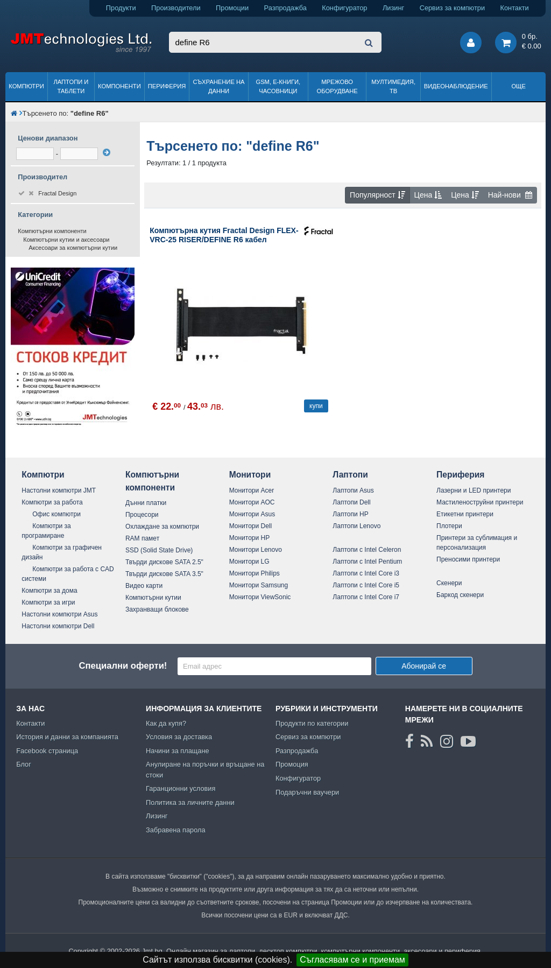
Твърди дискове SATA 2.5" (164, 562)
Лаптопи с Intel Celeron (367, 549)
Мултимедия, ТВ (393, 86)
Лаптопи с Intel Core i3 (366, 573)
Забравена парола (176, 830)
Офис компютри (56, 514)
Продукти (121, 8)
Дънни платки (145, 503)
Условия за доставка (179, 737)
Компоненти (119, 86)
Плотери (449, 526)
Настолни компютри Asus (59, 614)
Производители (176, 8)
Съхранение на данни (219, 86)
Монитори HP (249, 538)
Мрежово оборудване (337, 86)
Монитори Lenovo (255, 549)
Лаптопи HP (350, 514)
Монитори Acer (251, 490)
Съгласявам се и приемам (352, 959)
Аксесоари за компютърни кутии (73, 247)
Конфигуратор (344, 8)
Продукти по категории (312, 723)
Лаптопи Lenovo (356, 526)
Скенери (449, 583)
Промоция (292, 764)
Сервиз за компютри (452, 8)
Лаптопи (350, 474)
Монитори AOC (252, 502)
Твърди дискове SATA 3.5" (164, 574)
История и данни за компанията (67, 737)
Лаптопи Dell (351, 502)
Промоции (232, 8)
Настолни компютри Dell (58, 626)
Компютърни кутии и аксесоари (66, 239)
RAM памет (142, 538)
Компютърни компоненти (52, 231)
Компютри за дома (49, 590)
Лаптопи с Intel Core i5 (366, 585)
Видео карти (144, 586)
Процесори (142, 514)
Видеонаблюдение (456, 86)
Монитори (250, 474)
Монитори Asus (252, 514)
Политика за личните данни (190, 802)
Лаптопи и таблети (70, 86)
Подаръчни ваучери (307, 792)
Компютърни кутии (153, 597)
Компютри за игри (48, 602)
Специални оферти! (123, 666)
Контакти (514, 8)
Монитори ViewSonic (260, 597)
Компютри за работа (52, 502)
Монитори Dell (250, 526)
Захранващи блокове (157, 609)
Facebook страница (47, 751)
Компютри (26, 86)
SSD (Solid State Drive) (159, 550)
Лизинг (393, 8)
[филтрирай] (106, 152)
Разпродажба (285, 8)
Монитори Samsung (258, 585)
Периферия (167, 86)
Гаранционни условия (180, 788)
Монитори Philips (254, 573)
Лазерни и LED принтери (473, 490)
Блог (23, 764)
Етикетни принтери (464, 514)
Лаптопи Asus (353, 490)
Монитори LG (249, 561)
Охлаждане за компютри (162, 526)
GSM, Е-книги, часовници (278, 86)
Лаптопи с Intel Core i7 (366, 597)
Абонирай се (423, 666)
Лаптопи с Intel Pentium (367, 561)
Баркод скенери (460, 595)
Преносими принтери (468, 559)
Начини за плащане (177, 751)
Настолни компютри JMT (59, 490)
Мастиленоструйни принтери (479, 502)
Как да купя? (166, 723)
